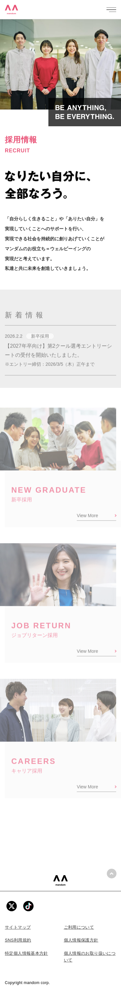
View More (87, 520)
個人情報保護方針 (81, 940)
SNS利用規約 (18, 940)
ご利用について (79, 927)
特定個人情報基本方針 (26, 953)
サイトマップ (18, 927)
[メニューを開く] (111, 9)
